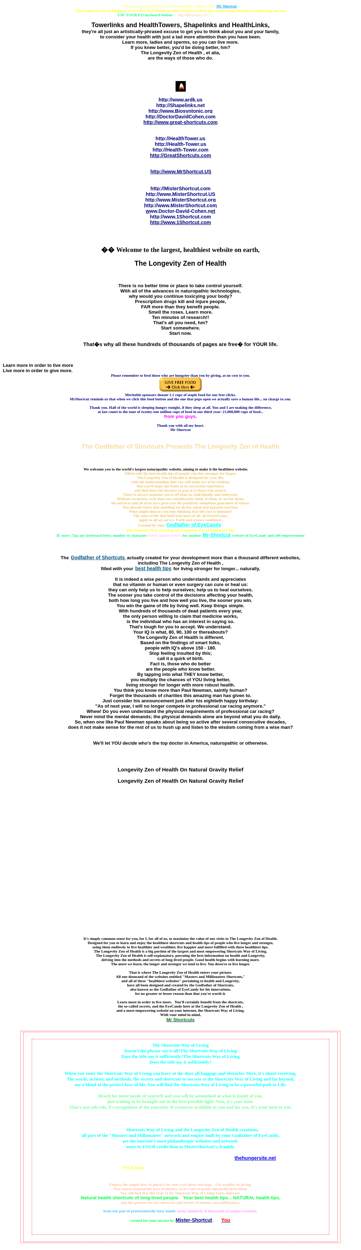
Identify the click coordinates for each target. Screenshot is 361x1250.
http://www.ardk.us (181, 100)
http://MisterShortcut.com (180, 188)
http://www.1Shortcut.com (180, 217)
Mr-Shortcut (217, 535)
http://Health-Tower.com (180, 150)
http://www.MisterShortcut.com (180, 205)
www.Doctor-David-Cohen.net (180, 211)
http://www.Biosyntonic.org (180, 111)
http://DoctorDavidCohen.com (180, 116)
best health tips (153, 568)
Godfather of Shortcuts (98, 557)
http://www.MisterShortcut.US (180, 194)
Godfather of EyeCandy (193, 525)
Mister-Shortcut (194, 1220)
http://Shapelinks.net (180, 105)
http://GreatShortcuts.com (180, 155)
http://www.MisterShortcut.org (180, 200)
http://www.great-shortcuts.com (180, 122)
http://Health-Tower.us (180, 144)
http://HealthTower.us (180, 138)
